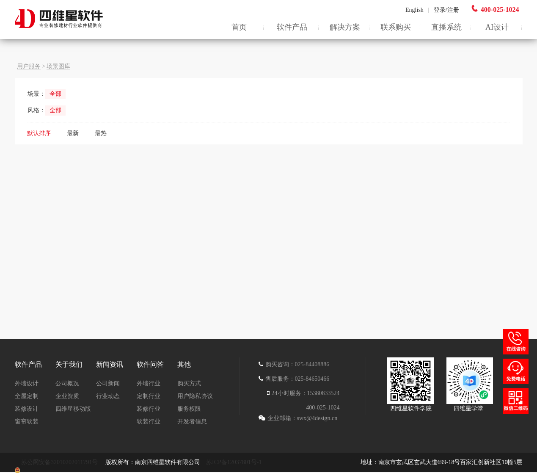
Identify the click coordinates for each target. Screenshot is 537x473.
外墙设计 (27, 383)
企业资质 (67, 396)
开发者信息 (192, 421)
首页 (239, 27)
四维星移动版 (73, 409)
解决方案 (345, 27)
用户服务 (29, 66)
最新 (73, 133)
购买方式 (189, 383)
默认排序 (39, 133)
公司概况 (67, 383)
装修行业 (148, 409)
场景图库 (58, 66)
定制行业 (148, 396)
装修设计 (27, 409)
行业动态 (108, 396)
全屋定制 (27, 396)
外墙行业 (148, 383)
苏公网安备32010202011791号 (60, 462)
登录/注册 (446, 10)
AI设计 (497, 27)
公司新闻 (108, 383)
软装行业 (148, 421)
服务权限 (189, 409)
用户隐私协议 (195, 396)
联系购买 (395, 27)
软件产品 (292, 27)
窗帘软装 (27, 421)
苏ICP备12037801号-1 (234, 462)
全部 (55, 94)
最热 (101, 133)
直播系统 (446, 27)
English (417, 10)
